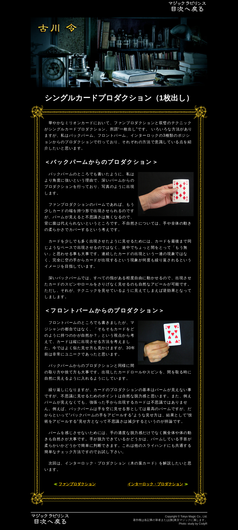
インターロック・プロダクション (155, 484)
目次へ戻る (187, 6)
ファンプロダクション (77, 484)
